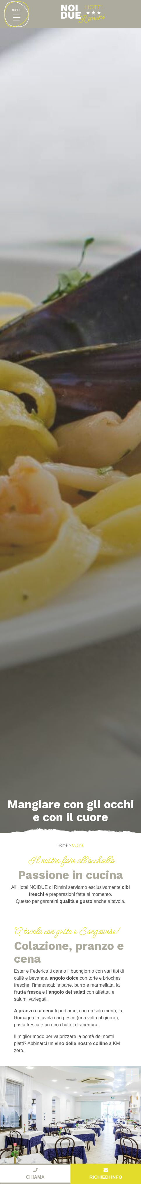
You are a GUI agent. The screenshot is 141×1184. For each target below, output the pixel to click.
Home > (64, 845)
